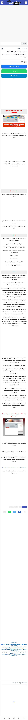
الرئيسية (24, 48)
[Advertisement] (14, 27)
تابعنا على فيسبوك (14, 66)
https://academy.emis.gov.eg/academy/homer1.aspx (14, 467)
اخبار (18, 48)
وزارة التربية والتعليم (14, 507)
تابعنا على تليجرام (14, 75)
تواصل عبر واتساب (14, 71)
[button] (19, 512)
